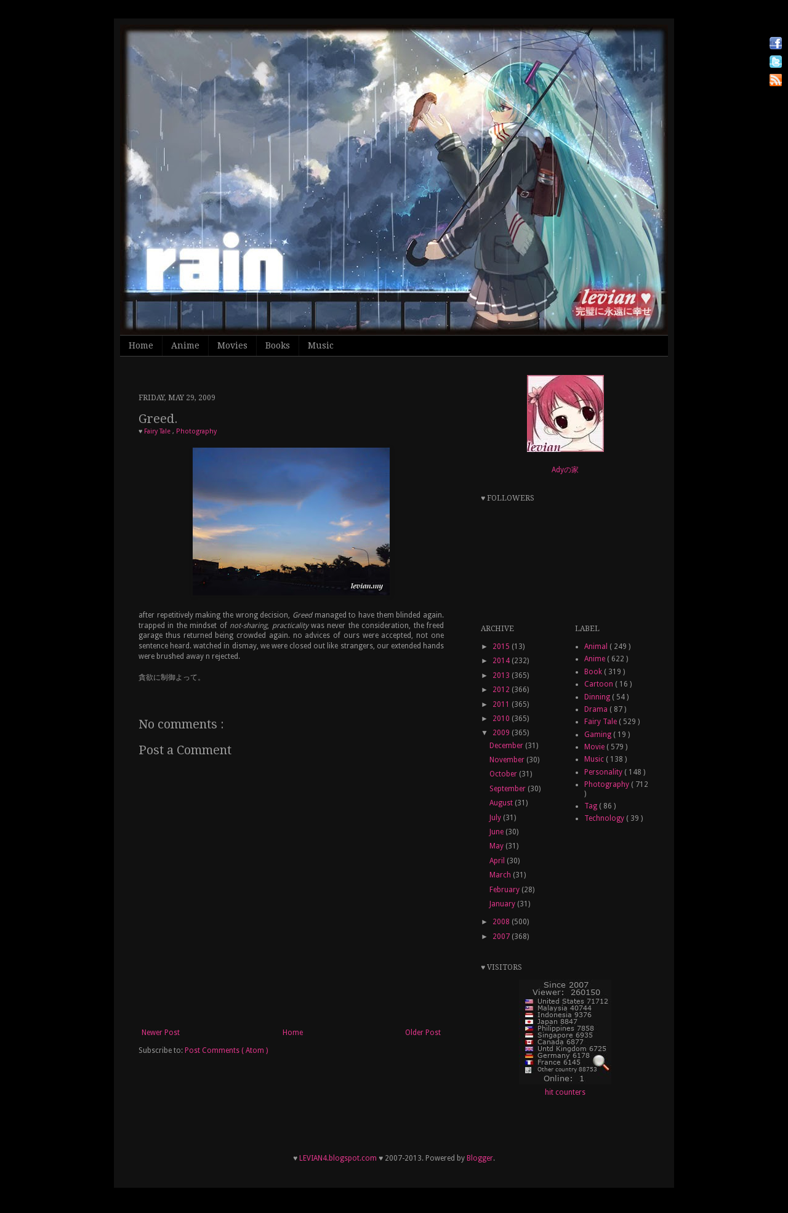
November (507, 760)
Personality (604, 772)
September (508, 788)
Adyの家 (565, 469)
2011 (502, 704)
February (505, 889)
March (501, 875)
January (503, 904)
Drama (596, 709)
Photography (196, 431)
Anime (185, 345)
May (497, 846)
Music (321, 345)
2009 (502, 732)
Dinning (598, 697)
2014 (502, 660)
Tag (591, 806)
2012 (502, 689)
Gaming (598, 734)
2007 (502, 936)
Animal (596, 646)
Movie (595, 747)
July (496, 817)
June (497, 832)
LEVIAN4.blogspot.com (338, 1158)
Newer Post (161, 1032)
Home (141, 345)
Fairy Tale (158, 431)
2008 (502, 921)
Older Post (423, 1032)
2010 (502, 718)
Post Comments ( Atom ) (226, 1050)
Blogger (480, 1158)
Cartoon (599, 684)
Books (277, 345)
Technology (605, 818)
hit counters (565, 1092)
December (507, 745)
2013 (502, 675)
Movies (232, 345)
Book (594, 671)
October (504, 774)
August (502, 803)
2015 (502, 646)
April (498, 860)
